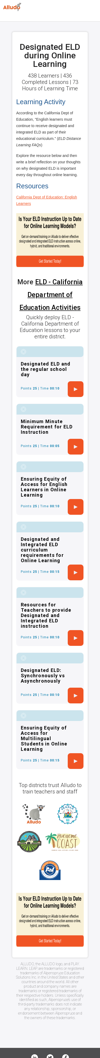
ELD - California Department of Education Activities (51, 294)
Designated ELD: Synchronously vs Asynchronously (43, 675)
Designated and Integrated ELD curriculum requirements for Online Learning (42, 549)
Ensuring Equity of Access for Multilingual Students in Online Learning (44, 738)
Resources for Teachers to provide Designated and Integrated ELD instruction (46, 615)
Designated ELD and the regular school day (46, 369)
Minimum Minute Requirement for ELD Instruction (47, 427)
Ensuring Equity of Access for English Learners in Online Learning (44, 487)
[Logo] (12, 7)
